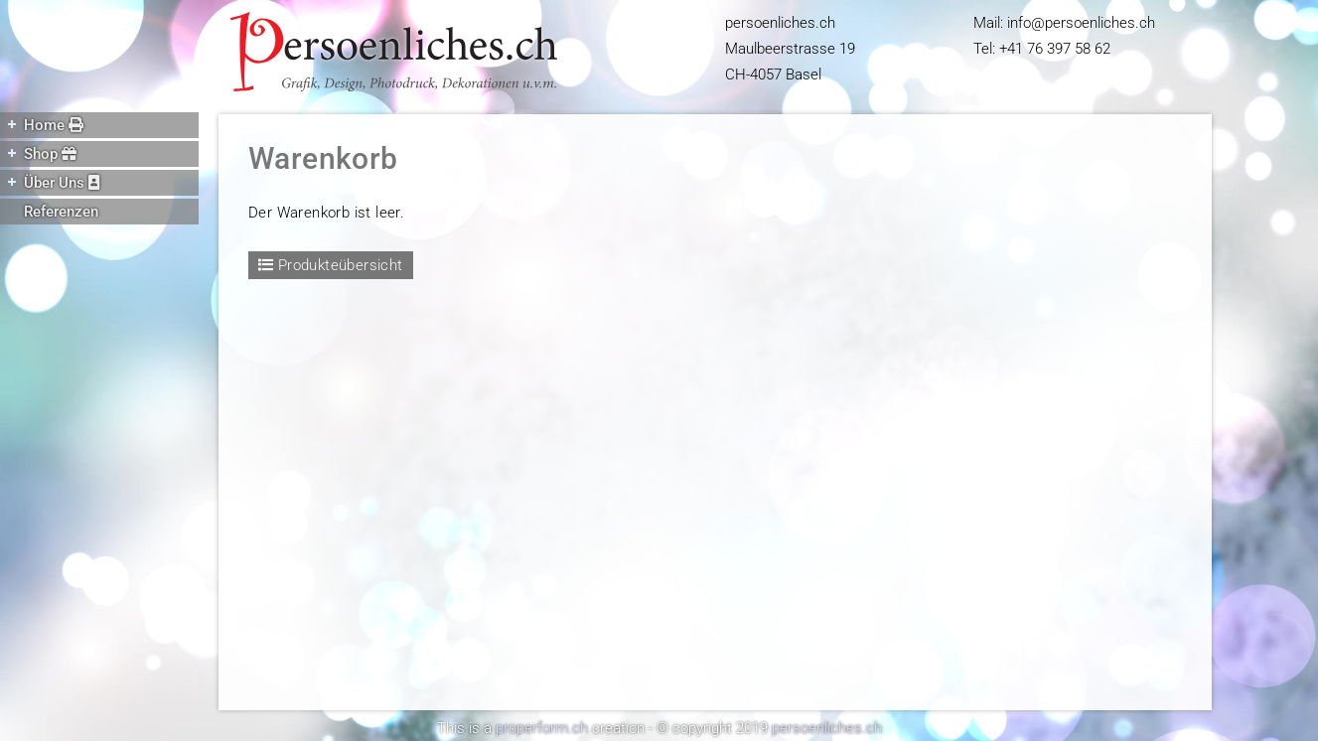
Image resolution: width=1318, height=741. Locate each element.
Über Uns (49, 182)
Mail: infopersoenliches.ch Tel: (1064, 36)
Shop (38, 153)
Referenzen (61, 212)
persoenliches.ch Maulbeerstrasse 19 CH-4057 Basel (790, 48)
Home (41, 124)
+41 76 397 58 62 (1054, 49)
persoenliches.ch (827, 728)
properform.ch (542, 728)
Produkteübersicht (330, 265)
